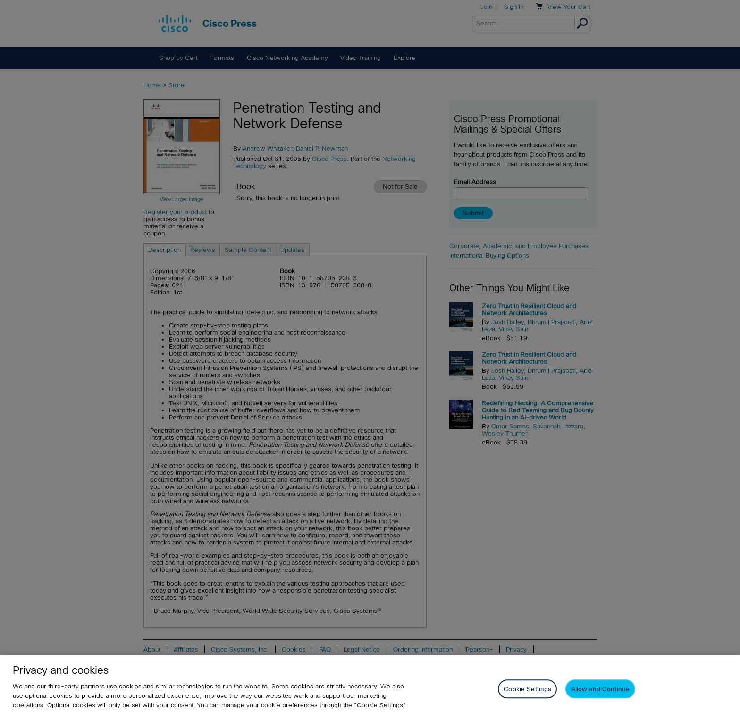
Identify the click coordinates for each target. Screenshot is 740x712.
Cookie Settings (527, 698)
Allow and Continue (600, 698)
